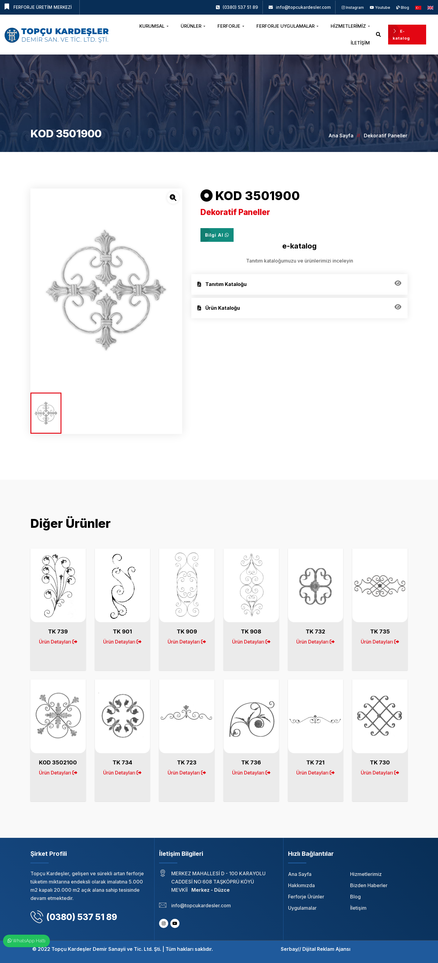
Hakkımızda (301, 885)
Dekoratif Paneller (386, 135)
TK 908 (251, 631)
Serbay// (291, 949)
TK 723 (186, 762)
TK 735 (380, 631)
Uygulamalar (302, 908)
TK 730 (380, 762)
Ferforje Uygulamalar (287, 26)
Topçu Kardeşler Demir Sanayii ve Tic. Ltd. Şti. (106, 949)
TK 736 (251, 762)
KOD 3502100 (58, 762)
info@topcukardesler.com (303, 7)
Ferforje (230, 26)
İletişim (360, 43)
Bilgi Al (217, 235)
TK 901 (122, 631)
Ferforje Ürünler (306, 897)
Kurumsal (154, 26)
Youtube (380, 7)
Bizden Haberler (369, 885)
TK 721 (315, 762)
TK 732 (315, 631)
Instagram (353, 7)
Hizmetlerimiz (350, 26)
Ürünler (193, 26)
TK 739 (58, 631)
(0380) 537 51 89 (240, 7)
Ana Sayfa (340, 135)
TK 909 (187, 631)
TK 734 (122, 762)
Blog (402, 7)
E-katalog (401, 35)
